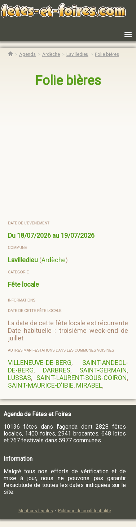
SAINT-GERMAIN (103, 370)
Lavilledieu (23, 260)
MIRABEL (89, 385)
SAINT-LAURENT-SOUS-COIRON (81, 377)
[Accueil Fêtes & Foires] (10, 54)
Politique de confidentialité (84, 510)
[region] (68, 154)
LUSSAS (19, 377)
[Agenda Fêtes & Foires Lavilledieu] (77, 54)
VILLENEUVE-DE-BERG (39, 362)
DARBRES (56, 370)
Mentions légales (35, 510)
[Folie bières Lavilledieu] (107, 54)
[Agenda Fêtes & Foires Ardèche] (51, 54)
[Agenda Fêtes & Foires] (27, 54)
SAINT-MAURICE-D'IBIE (41, 385)
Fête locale (23, 284)
